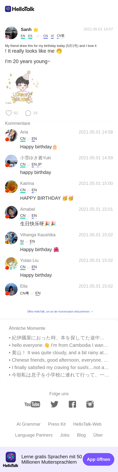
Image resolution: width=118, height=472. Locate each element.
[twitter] (54, 404)
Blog (81, 435)
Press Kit (57, 424)
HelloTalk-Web (87, 424)
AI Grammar (28, 424)
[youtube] (32, 404)
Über (98, 435)
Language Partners (34, 435)
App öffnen (98, 459)
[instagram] (90, 404)
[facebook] (72, 404)
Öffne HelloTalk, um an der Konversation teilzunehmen (58, 311)
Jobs (64, 435)
